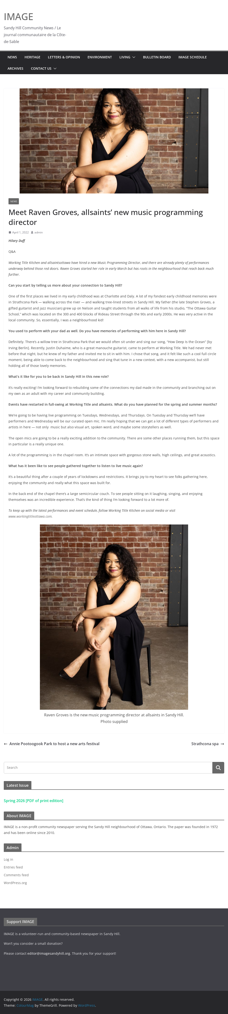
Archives (15, 68)
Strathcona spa (207, 743)
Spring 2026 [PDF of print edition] (33, 800)
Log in (8, 859)
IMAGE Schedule (192, 57)
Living (124, 57)
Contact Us (41, 68)
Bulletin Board (157, 57)
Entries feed (13, 867)
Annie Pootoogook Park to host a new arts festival (51, 743)
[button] (132, 57)
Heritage (32, 57)
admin (38, 232)
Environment (100, 57)
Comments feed (16, 875)
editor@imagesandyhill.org (48, 953)
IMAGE (18, 16)
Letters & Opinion (64, 57)
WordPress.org (15, 883)
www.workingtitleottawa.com (30, 516)
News (12, 57)
